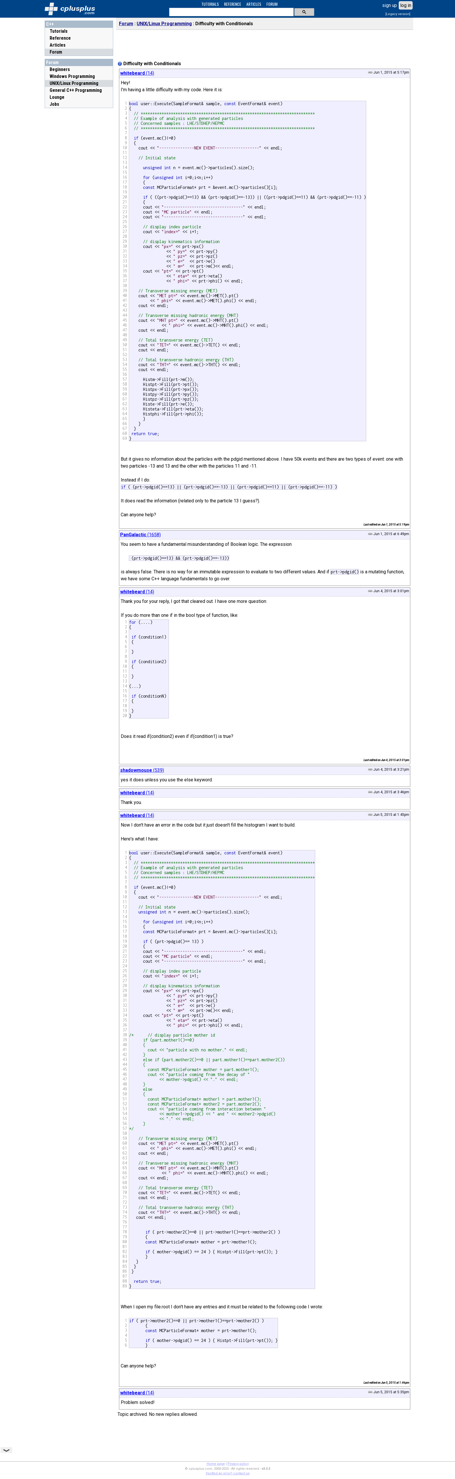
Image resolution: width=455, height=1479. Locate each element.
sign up (389, 5)
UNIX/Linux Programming (164, 23)
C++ (50, 24)
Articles (58, 45)
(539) (142, 770)
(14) (137, 73)
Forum (56, 52)
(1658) (140, 534)
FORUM (271, 4)
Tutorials (59, 31)
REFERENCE (232, 4)
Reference (60, 38)
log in (405, 5)
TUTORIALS (210, 4)
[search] (231, 12)
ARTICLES (253, 4)
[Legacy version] (397, 14)
